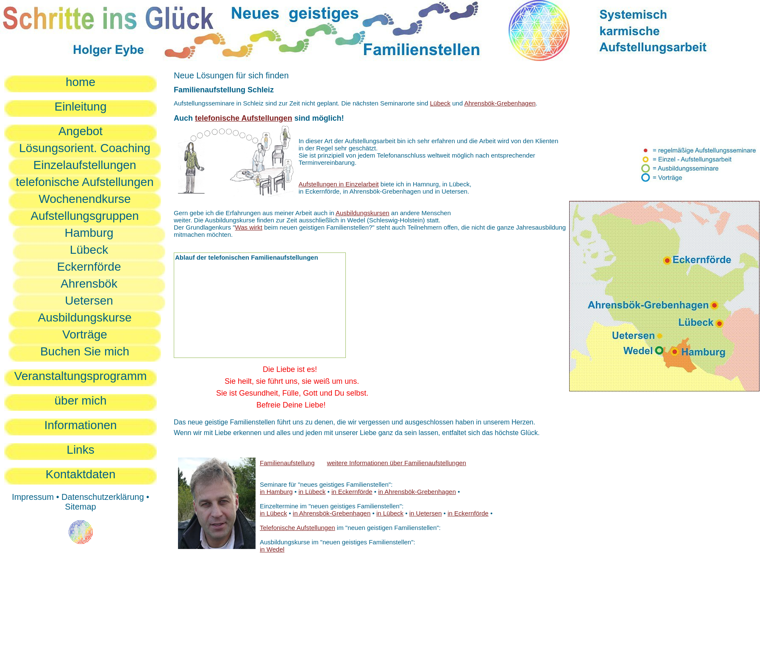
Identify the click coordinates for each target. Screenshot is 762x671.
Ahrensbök (89, 283)
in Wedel (272, 549)
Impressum (33, 497)
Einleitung (81, 106)
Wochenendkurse (85, 198)
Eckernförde (89, 266)
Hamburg (88, 232)
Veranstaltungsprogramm (80, 376)
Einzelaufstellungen (84, 165)
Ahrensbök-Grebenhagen (499, 103)
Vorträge (84, 334)
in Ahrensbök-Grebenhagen (417, 491)
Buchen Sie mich (84, 351)
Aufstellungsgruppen (85, 215)
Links (80, 449)
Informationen (80, 425)
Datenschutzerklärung (102, 497)
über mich (81, 400)
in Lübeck (311, 491)
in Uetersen (425, 513)
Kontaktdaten (80, 474)
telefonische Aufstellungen (84, 182)
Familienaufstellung (287, 462)
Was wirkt (248, 227)
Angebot (80, 131)
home (80, 82)
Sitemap (80, 506)
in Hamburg (276, 491)
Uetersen (89, 300)
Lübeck (89, 249)
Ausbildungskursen (362, 212)
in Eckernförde (352, 491)
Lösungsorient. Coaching (84, 148)
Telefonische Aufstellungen (297, 527)
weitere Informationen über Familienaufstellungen (396, 462)
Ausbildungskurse (84, 317)
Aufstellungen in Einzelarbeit (338, 184)
